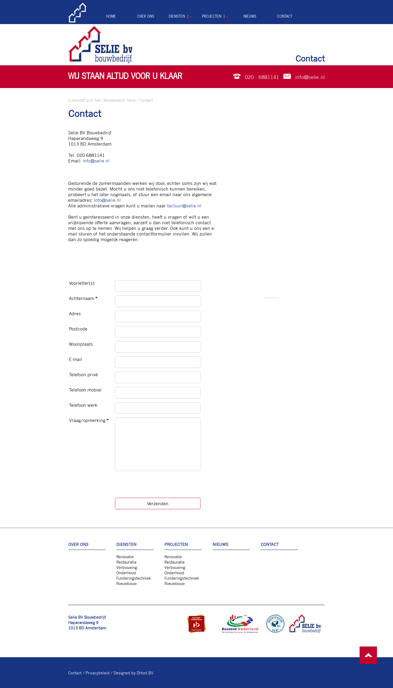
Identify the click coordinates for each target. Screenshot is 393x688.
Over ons (145, 16)
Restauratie (126, 562)
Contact (284, 16)
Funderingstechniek (133, 578)
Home (111, 16)
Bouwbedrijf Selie (119, 100)
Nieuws (250, 16)
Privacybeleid (98, 672)
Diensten (177, 16)
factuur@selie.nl (184, 205)
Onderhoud (126, 572)
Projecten (211, 16)
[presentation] (155, 486)
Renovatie (125, 556)
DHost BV (145, 672)
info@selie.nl (310, 77)
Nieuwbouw (126, 583)
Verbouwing (126, 567)
